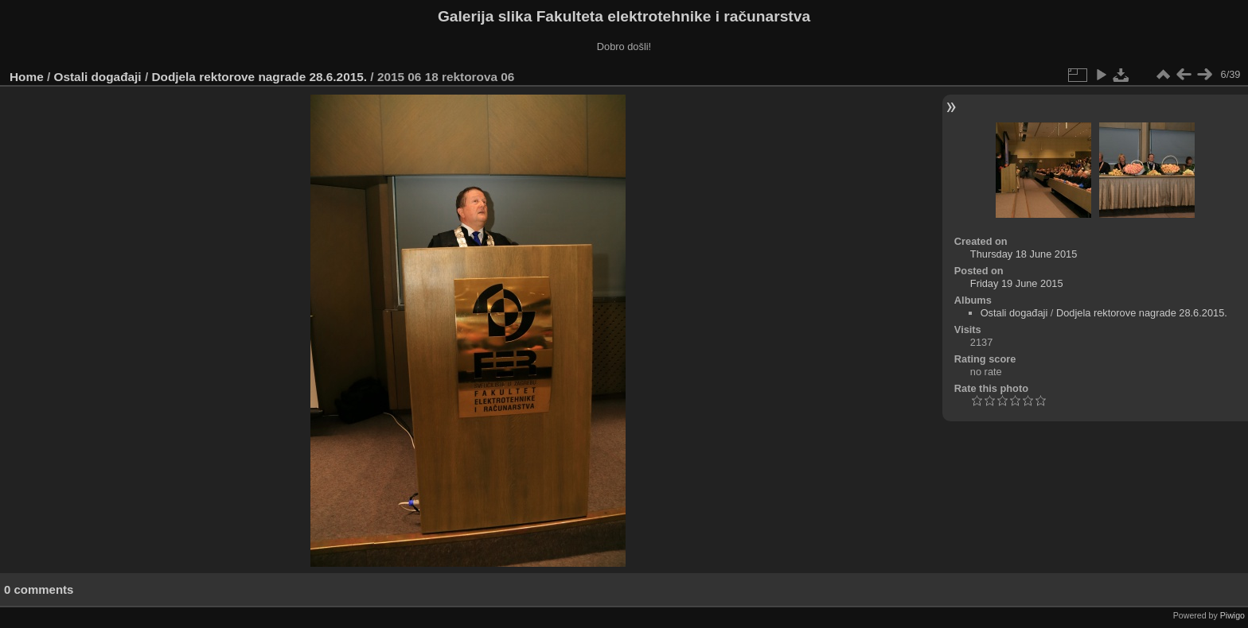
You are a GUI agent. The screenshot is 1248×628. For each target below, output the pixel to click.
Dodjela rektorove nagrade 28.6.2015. (259, 76)
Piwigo (1232, 615)
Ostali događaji (98, 76)
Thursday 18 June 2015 (1023, 254)
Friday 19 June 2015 (1016, 283)
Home (27, 76)
